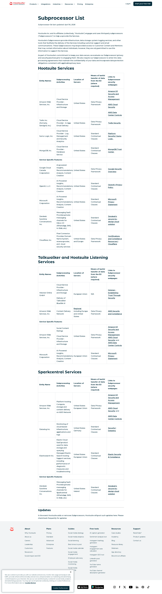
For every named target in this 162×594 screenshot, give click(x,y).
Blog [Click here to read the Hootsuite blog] (113, 541)
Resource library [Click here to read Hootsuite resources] (117, 544)
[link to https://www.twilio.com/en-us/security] (114, 123)
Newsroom (29, 552)
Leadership (29, 544)
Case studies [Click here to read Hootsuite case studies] (116, 533)
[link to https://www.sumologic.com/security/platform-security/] (115, 136)
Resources (70, 4)
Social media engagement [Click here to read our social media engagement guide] (73, 553)
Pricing (80, 4)
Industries (57, 4)
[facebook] (119, 587)
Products (34, 4)
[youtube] (130, 587)
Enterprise (89, 4)
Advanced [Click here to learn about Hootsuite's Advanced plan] (50, 541)
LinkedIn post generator (95, 560)
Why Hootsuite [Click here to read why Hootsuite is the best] (30, 533)
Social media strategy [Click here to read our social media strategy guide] (76, 533)
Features (49, 548)
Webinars (114, 548)
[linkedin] (137, 587)
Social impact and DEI (33, 556)
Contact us (137, 541)
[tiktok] (148, 587)
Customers (29, 548)
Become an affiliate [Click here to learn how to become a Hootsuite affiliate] (118, 556)
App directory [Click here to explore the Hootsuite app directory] (116, 552)
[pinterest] (143, 587)
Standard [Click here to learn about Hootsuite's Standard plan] (49, 537)
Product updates (139, 537)
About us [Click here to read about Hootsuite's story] (28, 537)
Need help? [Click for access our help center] (137, 533)
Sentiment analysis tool (98, 537)
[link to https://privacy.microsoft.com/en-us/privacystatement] (112, 202)
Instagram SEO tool (97, 555)
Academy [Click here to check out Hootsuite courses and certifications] (114, 537)
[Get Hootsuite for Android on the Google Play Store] (97, 587)
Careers (27, 541)
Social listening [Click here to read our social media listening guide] (73, 541)
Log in (128, 4)
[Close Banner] (70, 572)
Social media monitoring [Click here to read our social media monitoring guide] (72, 563)
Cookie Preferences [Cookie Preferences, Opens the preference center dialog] (60, 588)
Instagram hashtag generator (97, 542)
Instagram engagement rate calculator (96, 549)
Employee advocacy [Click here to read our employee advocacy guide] (75, 558)
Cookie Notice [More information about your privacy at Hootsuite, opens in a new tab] (30, 583)
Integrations (45, 4)
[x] (124, 587)
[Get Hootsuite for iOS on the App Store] (82, 587)
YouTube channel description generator (97, 572)
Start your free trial (142, 4)
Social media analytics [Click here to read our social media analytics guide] (76, 537)
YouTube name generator (95, 566)
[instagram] (114, 587)
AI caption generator (97, 533)
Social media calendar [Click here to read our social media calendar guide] (76, 548)
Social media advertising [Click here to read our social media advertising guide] (72, 569)
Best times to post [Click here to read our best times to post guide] (75, 544)
